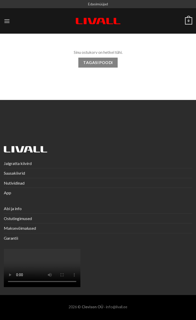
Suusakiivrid (14, 173)
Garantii (11, 238)
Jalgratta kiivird (18, 163)
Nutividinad (14, 183)
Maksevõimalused (20, 228)
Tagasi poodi (98, 62)
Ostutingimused (18, 218)
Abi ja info (13, 208)
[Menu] (7, 21)
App (7, 192)
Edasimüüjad (98, 4)
